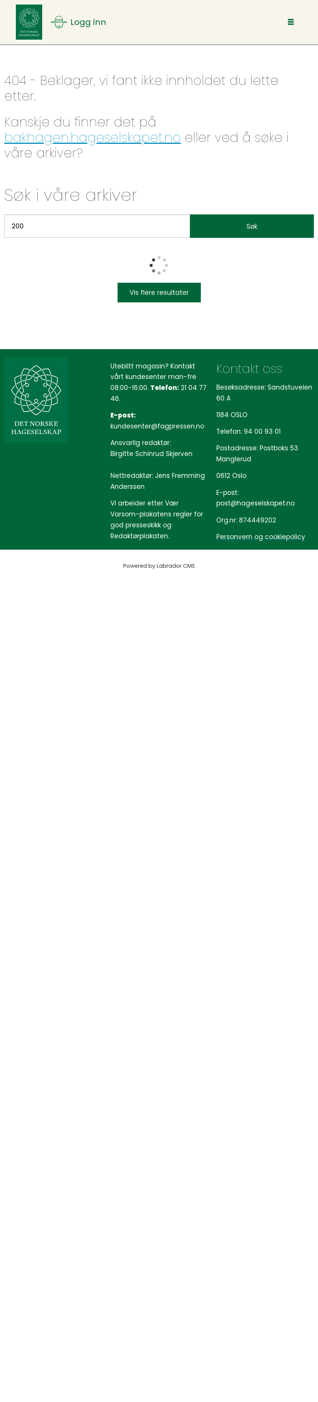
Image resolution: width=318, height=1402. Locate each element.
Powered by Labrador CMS (159, 566)
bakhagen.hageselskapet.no (92, 137)
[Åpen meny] (78, 22)
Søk (251, 226)
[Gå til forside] (29, 22)
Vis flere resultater (159, 292)
